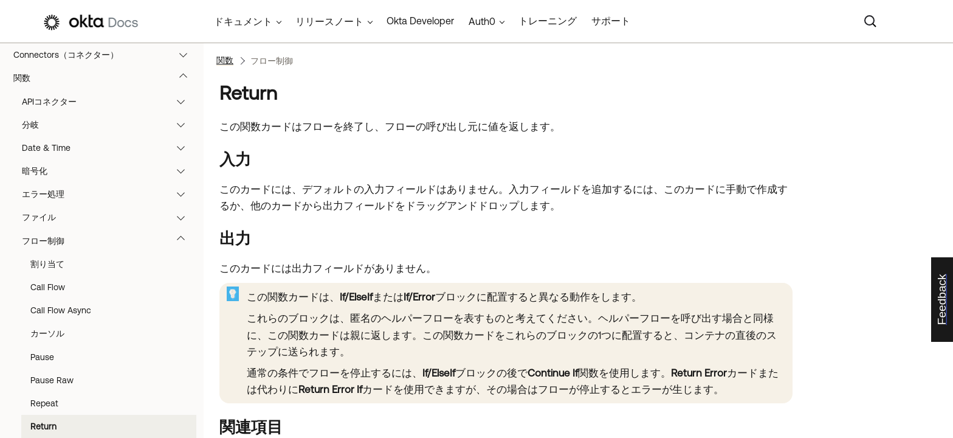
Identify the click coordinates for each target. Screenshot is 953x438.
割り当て (47, 264)
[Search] (870, 21)
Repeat (44, 403)
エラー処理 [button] (109, 194)
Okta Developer (420, 20)
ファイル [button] (109, 217)
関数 (106, 77)
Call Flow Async (60, 310)
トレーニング (547, 20)
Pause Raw (52, 380)
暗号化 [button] (109, 170)
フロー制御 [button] (109, 240)
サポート (610, 20)
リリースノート (329, 21)
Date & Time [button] (109, 147)
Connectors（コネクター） (106, 54)
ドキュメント (243, 21)
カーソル (47, 333)
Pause (42, 357)
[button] (186, 54)
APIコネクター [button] (109, 101)
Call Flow (47, 287)
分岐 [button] (109, 124)
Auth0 (482, 21)
